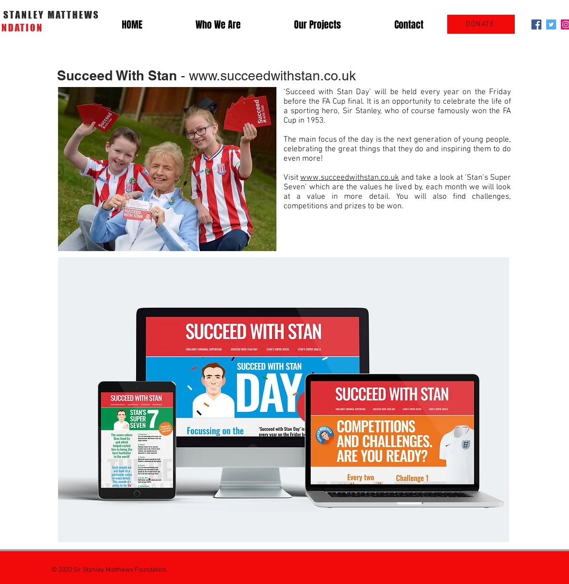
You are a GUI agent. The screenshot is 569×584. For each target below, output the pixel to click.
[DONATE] (481, 24)
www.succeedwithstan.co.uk (272, 75)
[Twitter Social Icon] (551, 24)
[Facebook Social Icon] (536, 24)
